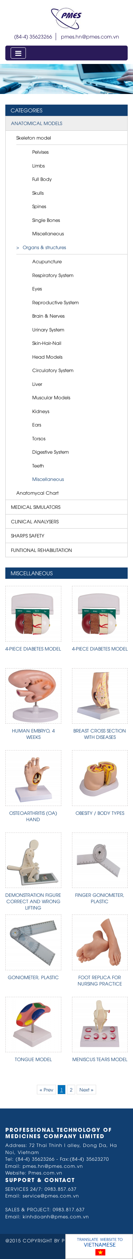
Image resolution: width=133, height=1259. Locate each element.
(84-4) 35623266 (33, 36)
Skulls (38, 192)
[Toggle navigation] (18, 53)
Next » (86, 1089)
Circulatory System (52, 370)
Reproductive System (55, 302)
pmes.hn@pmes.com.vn (90, 36)
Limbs (38, 165)
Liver (37, 384)
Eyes (37, 288)
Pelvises (40, 151)
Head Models (47, 356)
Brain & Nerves (48, 315)
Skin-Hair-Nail (46, 343)
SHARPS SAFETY (27, 535)
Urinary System (48, 329)
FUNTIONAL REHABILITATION (41, 550)
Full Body (42, 179)
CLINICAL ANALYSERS (35, 521)
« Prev (46, 1089)
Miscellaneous (48, 233)
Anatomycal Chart (37, 492)
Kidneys (40, 411)
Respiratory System (52, 275)
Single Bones (46, 220)
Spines (39, 206)
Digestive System (50, 451)
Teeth (38, 465)
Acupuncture (47, 261)
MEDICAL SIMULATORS (35, 507)
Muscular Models (51, 397)
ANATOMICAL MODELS (36, 123)
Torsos (38, 438)
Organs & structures (44, 247)
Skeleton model (33, 137)
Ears (36, 424)
